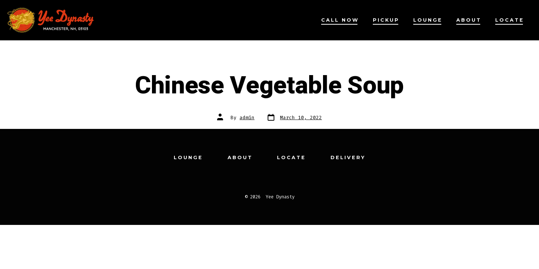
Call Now (340, 20)
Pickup (386, 20)
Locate (509, 20)
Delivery (348, 157)
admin (247, 117)
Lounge (427, 20)
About (468, 20)
